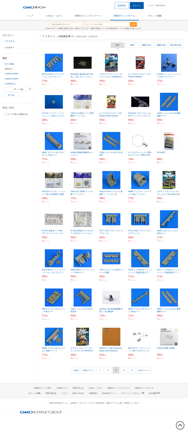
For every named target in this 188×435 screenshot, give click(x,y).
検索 (133, 24)
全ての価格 (9, 64)
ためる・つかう (54, 15)
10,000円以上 (10, 84)
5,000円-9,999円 (11, 79)
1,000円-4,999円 (11, 74)
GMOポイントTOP (42, 388)
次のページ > (144, 370)
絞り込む (11, 95)
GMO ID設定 (160, 6)
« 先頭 (75, 370)
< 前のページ (88, 370)
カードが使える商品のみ (15, 114)
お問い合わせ (78, 393)
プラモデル (10, 41)
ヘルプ (150, 6)
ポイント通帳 (155, 15)
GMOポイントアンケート (88, 15)
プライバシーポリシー (132, 393)
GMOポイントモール (124, 15)
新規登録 (122, 5)
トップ (29, 15)
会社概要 (154, 393)
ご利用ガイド (62, 388)
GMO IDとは (78, 388)
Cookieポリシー (109, 393)
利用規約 (93, 393)
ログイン (137, 5)
